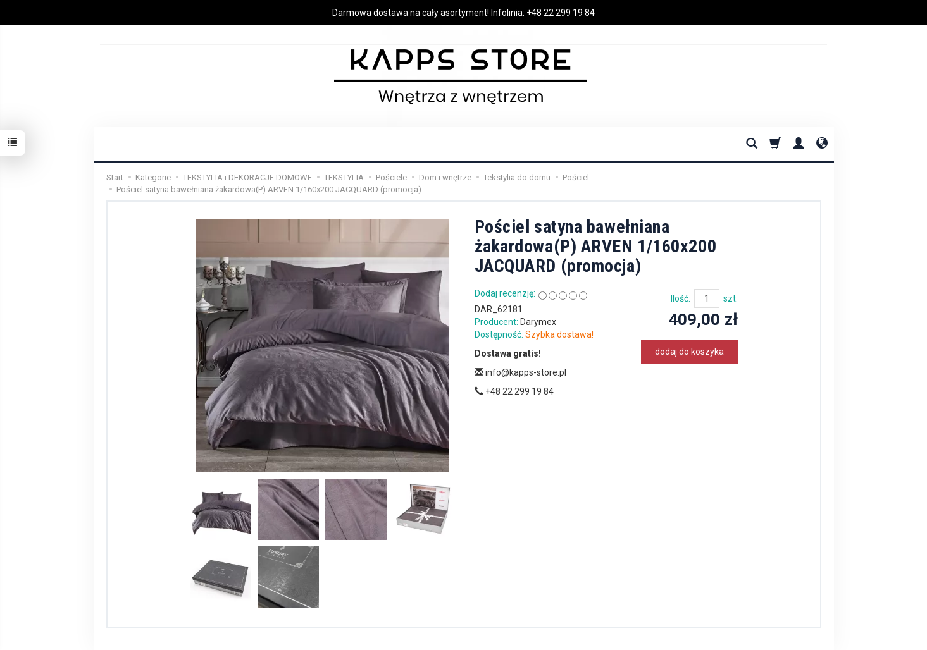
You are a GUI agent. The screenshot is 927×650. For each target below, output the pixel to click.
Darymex (538, 322)
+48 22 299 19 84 (560, 13)
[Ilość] (706, 298)
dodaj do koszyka (689, 351)
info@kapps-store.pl (520, 372)
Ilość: (680, 298)
